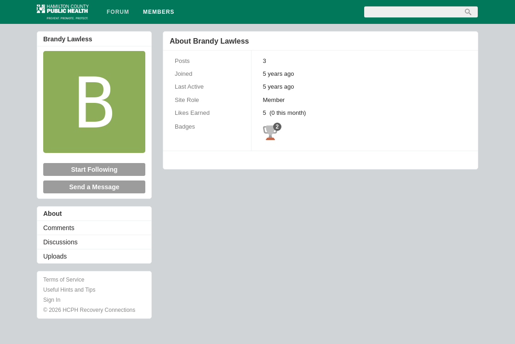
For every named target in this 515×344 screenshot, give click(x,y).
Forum (118, 12)
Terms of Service (63, 279)
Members (158, 12)
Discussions (60, 242)
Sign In (51, 300)
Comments (58, 227)
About (52, 213)
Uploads (55, 256)
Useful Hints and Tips (69, 290)
